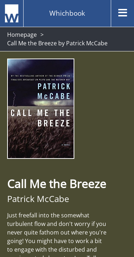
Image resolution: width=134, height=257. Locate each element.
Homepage (22, 35)
